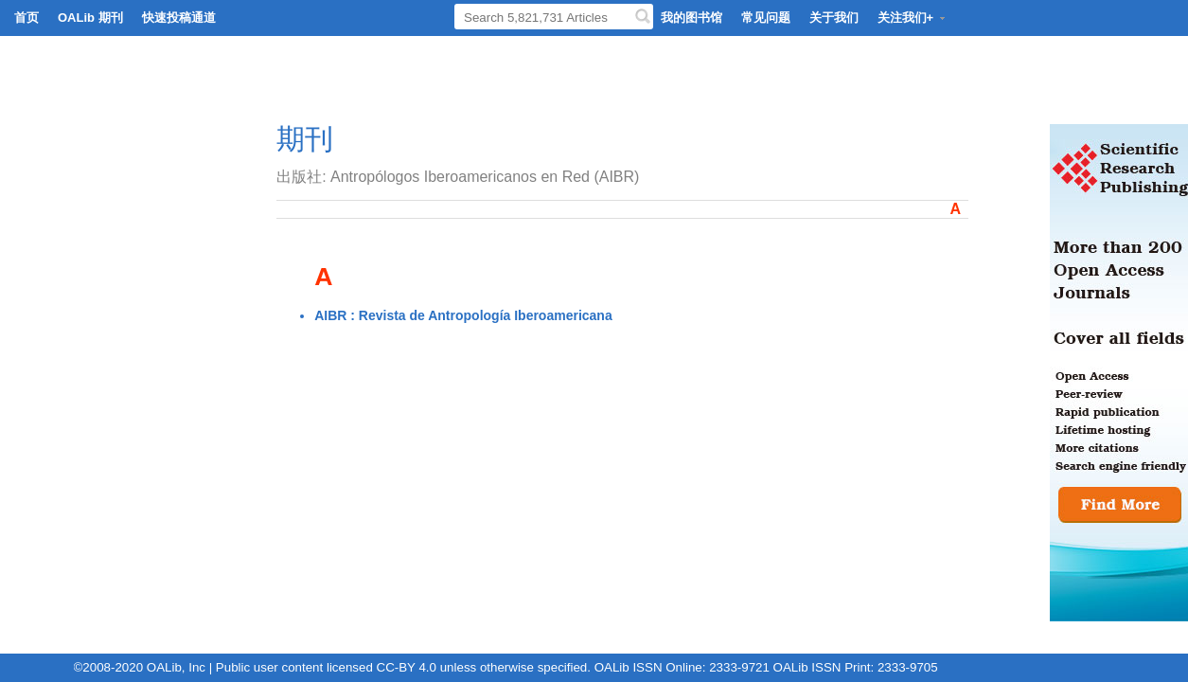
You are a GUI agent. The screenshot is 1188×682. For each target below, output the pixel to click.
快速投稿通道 (179, 17)
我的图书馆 (691, 17)
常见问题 (765, 17)
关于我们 (834, 17)
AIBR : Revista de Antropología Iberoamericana (463, 315)
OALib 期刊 (90, 17)
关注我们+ (913, 17)
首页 (26, 17)
